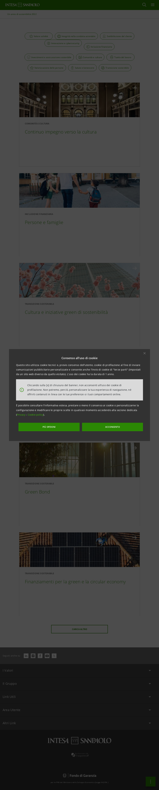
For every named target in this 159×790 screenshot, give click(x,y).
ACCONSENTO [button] (105, 426)
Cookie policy (35, 415)
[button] (144, 354)
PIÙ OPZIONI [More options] (58, 426)
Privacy (21, 415)
